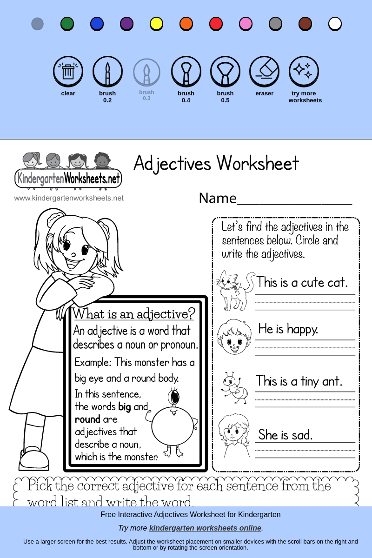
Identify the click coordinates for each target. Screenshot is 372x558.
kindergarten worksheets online (205, 528)
